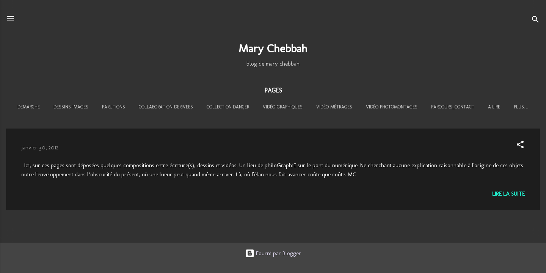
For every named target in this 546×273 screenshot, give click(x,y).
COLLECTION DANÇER (228, 107)
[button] (520, 146)
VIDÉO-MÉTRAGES (334, 107)
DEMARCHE (28, 107)
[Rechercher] (535, 20)
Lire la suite (508, 193)
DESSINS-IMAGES (70, 107)
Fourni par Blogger (273, 253)
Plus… (521, 107)
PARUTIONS (113, 107)
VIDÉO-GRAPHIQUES (283, 107)
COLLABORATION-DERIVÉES (166, 107)
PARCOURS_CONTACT (452, 107)
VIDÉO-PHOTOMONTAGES (391, 107)
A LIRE (494, 107)
